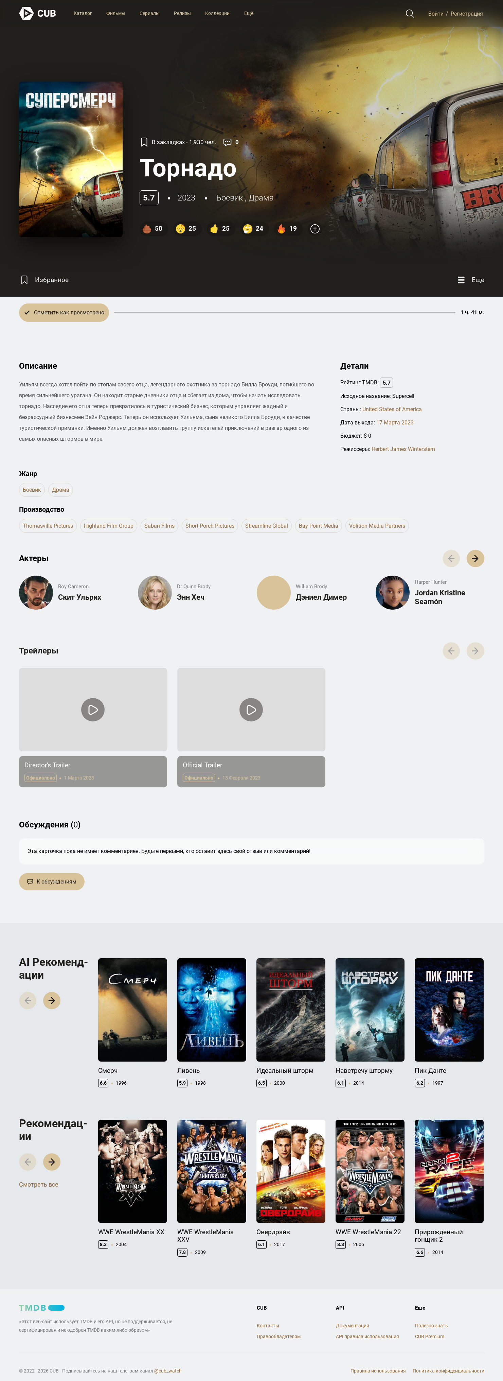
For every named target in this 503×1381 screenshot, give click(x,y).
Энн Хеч (190, 597)
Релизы (182, 13)
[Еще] (470, 280)
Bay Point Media (318, 526)
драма (261, 198)
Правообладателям (279, 1336)
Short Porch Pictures (209, 526)
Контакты (268, 1325)
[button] (475, 558)
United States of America (392, 409)
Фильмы (115, 13)
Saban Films (159, 526)
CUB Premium (429, 1336)
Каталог (83, 13)
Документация (352, 1325)
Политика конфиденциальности (448, 1371)
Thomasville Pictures (48, 526)
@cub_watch (168, 1371)
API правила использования (367, 1336)
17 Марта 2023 (395, 422)
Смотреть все (38, 1184)
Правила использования (378, 1371)
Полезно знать (431, 1325)
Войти (436, 13)
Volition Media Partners (377, 526)
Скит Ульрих (79, 597)
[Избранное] (44, 280)
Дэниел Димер (321, 597)
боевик (229, 198)
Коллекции (217, 13)
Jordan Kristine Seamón (440, 597)
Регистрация (467, 13)
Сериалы (150, 13)
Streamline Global (266, 526)
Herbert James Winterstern (403, 449)
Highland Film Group (108, 526)
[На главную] (37, 13)
